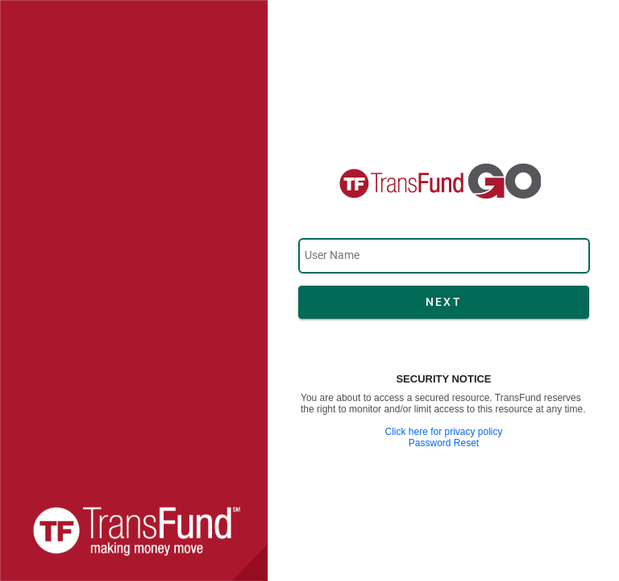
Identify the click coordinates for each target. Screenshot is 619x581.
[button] (443, 302)
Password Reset (444, 443)
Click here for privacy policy (443, 431)
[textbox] (444, 256)
